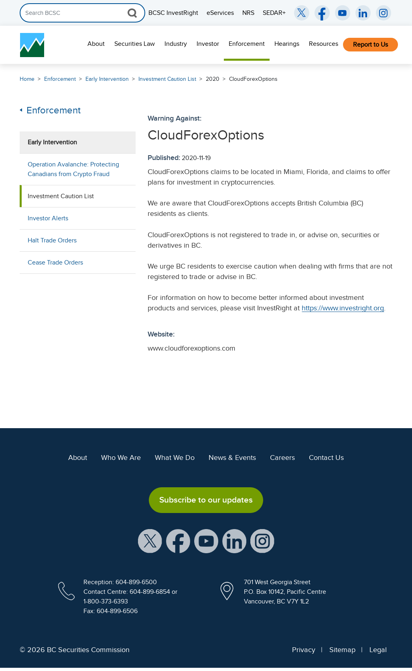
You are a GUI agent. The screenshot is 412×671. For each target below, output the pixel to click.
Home (27, 79)
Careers (282, 457)
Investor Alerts (48, 218)
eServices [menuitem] (220, 12)
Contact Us (326, 457)
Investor (208, 43)
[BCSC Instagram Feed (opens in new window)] (383, 13)
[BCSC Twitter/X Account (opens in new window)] (301, 13)
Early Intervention (107, 79)
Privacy (303, 650)
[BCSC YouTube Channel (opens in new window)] (342, 13)
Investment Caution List (167, 79)
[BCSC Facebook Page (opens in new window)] (322, 13)
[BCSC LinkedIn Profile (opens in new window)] (234, 540)
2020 (212, 79)
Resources (323, 43)
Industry (175, 43)
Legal (378, 650)
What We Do (175, 457)
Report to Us (370, 44)
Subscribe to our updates (206, 500)
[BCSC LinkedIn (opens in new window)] (363, 13)
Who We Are (121, 457)
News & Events (232, 457)
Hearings (286, 43)
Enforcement (247, 43)
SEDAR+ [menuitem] (274, 12)
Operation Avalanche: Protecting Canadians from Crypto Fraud (73, 169)
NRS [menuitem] (248, 12)
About (96, 43)
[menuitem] (96, 45)
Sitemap (342, 650)
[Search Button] (132, 12)
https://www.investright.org (343, 308)
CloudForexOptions (253, 79)
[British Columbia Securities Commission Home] (32, 45)
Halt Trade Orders (52, 240)
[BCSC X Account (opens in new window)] (150, 540)
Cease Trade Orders (55, 262)
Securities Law (134, 43)
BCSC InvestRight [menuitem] (173, 12)
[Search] (82, 13)
